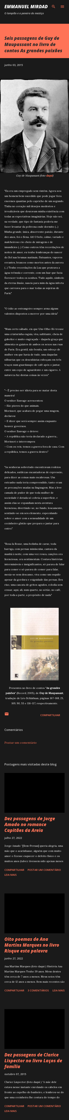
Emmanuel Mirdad (26, 6)
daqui (49, 175)
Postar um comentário (20, 742)
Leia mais (10, 874)
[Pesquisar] (53, 6)
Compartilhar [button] (50, 715)
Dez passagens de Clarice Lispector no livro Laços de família (33, 1060)
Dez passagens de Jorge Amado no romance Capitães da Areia (29, 824)
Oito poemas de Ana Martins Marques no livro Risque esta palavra (31, 945)
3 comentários (38, 990)
